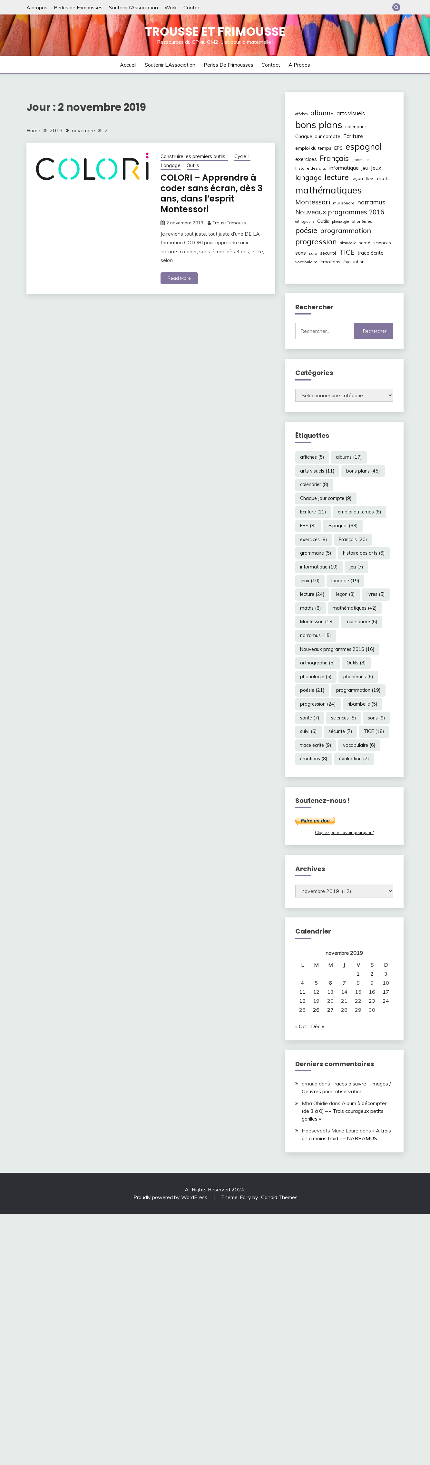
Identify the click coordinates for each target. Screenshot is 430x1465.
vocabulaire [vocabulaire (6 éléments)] (306, 261)
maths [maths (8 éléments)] (384, 178)
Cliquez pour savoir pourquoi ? (344, 832)
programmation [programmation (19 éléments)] (345, 230)
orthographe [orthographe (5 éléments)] (304, 221)
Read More (179, 278)
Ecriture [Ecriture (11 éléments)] (353, 136)
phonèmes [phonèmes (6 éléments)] (362, 221)
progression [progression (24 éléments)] (316, 241)
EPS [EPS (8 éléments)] (338, 148)
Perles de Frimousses (78, 7)
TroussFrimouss (229, 223)
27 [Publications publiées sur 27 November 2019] (330, 1010)
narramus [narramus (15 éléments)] (371, 202)
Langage (171, 165)
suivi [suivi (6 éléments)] (313, 253)
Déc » (317, 1026)
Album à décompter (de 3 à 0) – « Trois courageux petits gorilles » (344, 1111)
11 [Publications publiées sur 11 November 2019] (302, 992)
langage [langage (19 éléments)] (308, 177)
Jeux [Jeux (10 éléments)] (376, 167)
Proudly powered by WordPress (171, 1197)
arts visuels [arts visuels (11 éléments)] (351, 113)
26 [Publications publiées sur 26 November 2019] (316, 1010)
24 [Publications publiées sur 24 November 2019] (386, 1001)
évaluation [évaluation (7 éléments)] (354, 261)
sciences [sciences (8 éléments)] (382, 243)
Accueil (128, 64)
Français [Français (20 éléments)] (334, 158)
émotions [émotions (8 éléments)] (330, 262)
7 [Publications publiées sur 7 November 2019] (344, 983)
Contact (192, 7)
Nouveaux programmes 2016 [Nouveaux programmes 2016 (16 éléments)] (339, 212)
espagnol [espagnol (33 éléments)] (364, 146)
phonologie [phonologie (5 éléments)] (340, 221)
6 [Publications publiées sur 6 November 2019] (330, 983)
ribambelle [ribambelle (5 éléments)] (348, 243)
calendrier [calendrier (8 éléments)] (355, 126)
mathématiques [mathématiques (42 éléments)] (328, 190)
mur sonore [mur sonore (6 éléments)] (344, 203)
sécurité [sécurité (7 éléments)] (328, 253)
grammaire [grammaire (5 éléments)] (360, 159)
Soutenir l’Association (133, 7)
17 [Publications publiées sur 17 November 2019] (386, 992)
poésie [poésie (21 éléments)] (306, 230)
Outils (193, 165)
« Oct (301, 1026)
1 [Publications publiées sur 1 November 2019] (358, 974)
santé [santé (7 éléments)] (364, 242)
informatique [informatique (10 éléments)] (344, 167)
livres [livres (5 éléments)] (370, 178)
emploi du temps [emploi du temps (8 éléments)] (313, 148)
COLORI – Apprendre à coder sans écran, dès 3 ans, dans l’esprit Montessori (212, 193)
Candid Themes (279, 1197)
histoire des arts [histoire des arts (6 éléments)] (310, 168)
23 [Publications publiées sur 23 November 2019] (372, 1001)
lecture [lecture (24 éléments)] (337, 177)
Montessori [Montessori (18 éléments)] (312, 202)
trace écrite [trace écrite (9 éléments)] (370, 253)
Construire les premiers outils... (194, 156)
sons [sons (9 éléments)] (300, 253)
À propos (36, 7)
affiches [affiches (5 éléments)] (301, 114)
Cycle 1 (242, 156)
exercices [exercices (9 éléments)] (306, 159)
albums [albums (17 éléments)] (322, 112)
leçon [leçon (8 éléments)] (357, 178)
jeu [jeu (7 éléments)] (365, 168)
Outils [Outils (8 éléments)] (323, 221)
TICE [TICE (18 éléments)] (347, 252)
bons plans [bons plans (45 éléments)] (318, 124)
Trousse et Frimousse (215, 31)
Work (170, 7)
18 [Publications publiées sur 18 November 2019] (302, 1001)
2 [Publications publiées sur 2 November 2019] (372, 974)
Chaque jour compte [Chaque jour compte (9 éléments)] (317, 136)
